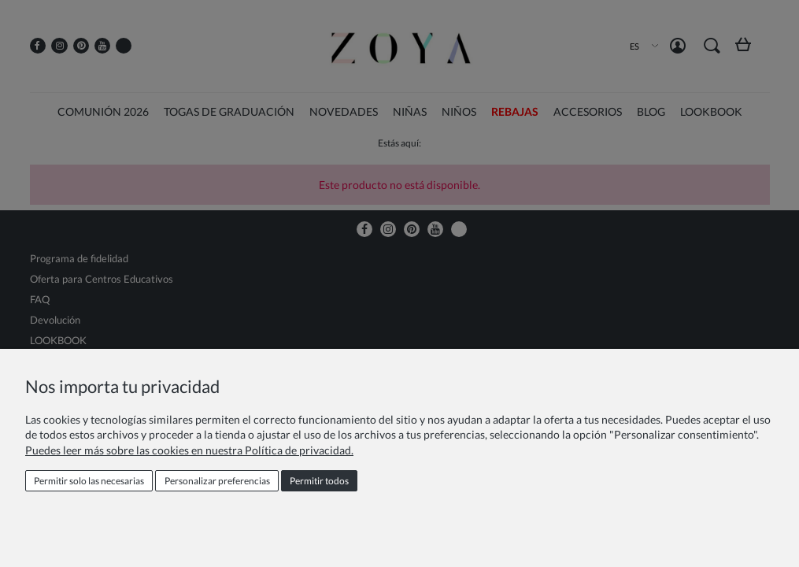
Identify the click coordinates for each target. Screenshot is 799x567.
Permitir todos (319, 481)
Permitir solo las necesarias (89, 481)
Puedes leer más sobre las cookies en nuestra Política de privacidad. (189, 450)
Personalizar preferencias (217, 481)
